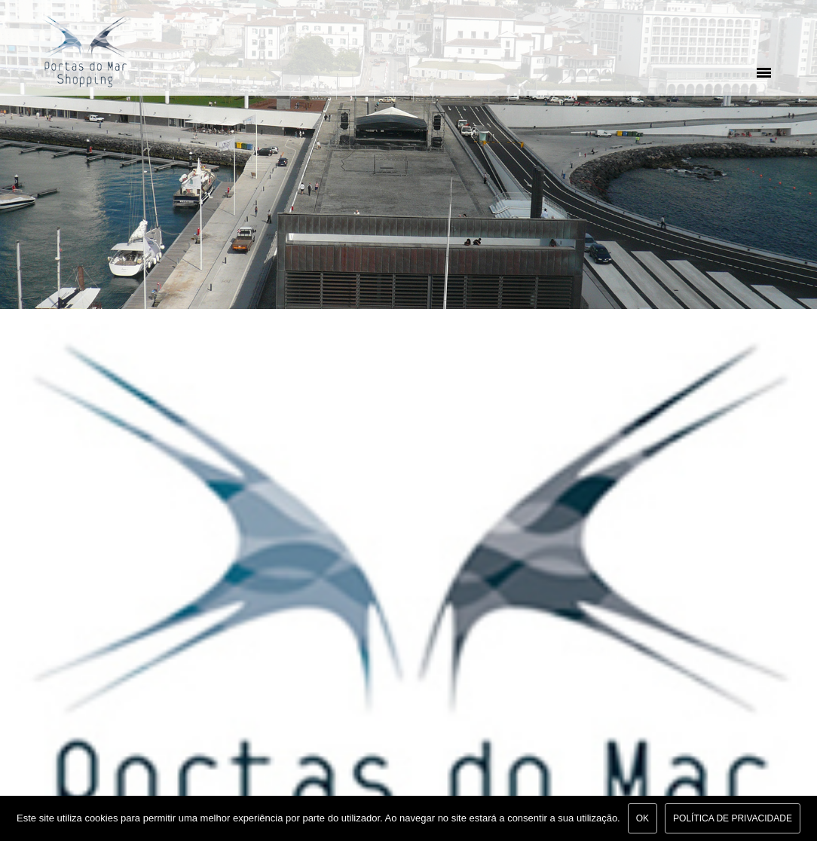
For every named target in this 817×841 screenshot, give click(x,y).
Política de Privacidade (732, 818)
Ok (642, 818)
